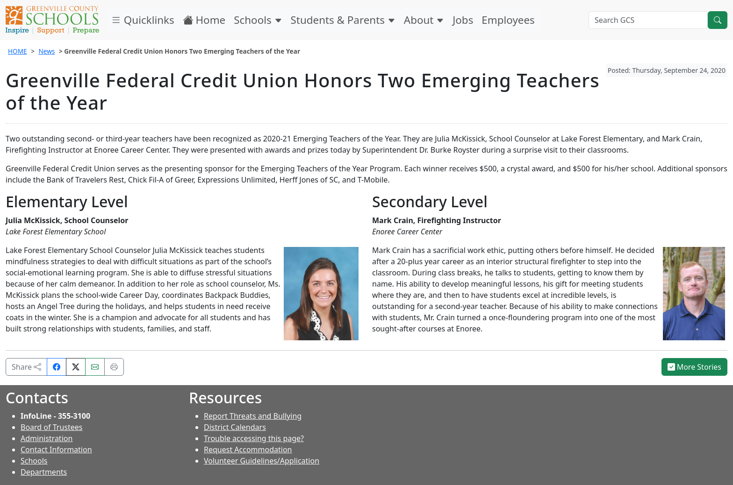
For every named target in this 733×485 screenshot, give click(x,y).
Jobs (463, 20)
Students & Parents (343, 20)
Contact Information (56, 449)
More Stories (695, 367)
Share (26, 367)
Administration (46, 438)
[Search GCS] (648, 20)
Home (204, 20)
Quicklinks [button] (142, 20)
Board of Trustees (51, 427)
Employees (507, 20)
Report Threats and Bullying (253, 416)
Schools (258, 20)
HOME (17, 51)
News (46, 51)
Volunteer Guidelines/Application (261, 461)
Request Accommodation (248, 449)
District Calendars (235, 427)
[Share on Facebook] (56, 367)
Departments (44, 472)
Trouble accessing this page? (254, 438)
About (424, 20)
